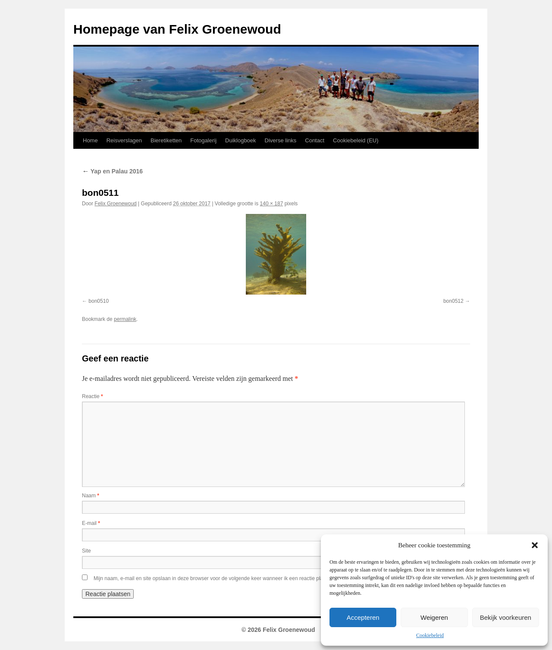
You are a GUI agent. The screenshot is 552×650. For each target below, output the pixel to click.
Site (86, 551)
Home (90, 140)
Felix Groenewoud (115, 204)
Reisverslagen (124, 140)
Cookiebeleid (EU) (356, 140)
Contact (314, 140)
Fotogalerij (203, 140)
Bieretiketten (166, 140)
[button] (534, 545)
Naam (90, 496)
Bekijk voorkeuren (505, 617)
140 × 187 (271, 204)
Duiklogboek (240, 140)
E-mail (91, 523)
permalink (125, 319)
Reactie (92, 396)
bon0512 (453, 301)
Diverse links (281, 140)
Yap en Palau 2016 (112, 171)
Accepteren (363, 617)
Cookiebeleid (430, 635)
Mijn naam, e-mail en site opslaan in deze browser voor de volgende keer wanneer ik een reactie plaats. (213, 578)
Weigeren (434, 617)
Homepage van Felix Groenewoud (177, 29)
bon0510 (98, 301)
